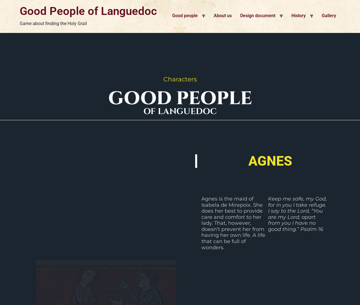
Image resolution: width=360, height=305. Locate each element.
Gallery (329, 15)
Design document (257, 15)
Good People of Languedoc (88, 11)
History (298, 15)
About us (223, 15)
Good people (185, 15)
